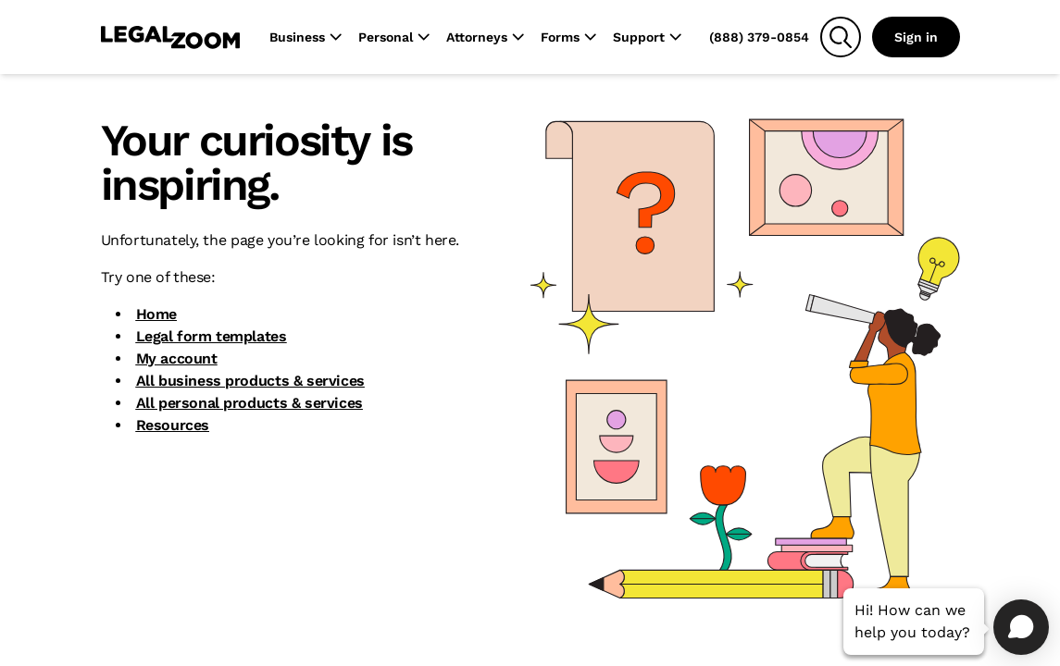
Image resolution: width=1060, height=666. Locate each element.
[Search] (840, 37)
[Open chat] (1021, 627)
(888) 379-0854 (759, 37)
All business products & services (250, 380)
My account (177, 358)
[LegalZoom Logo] (170, 37)
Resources (172, 425)
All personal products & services (249, 403)
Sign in (916, 37)
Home (156, 314)
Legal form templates (211, 336)
